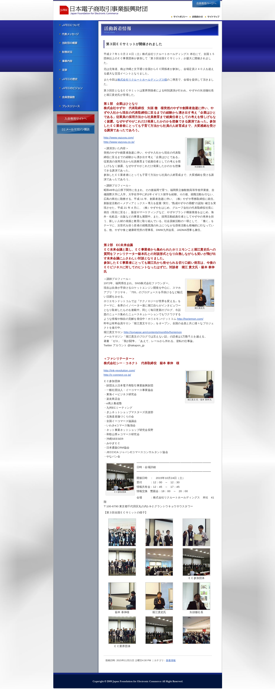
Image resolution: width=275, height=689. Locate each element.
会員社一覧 (75, 97)
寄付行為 (75, 70)
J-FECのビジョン (75, 88)
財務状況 (75, 52)
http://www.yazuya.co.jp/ (119, 141)
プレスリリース (75, 106)
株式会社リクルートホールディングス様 (142, 79)
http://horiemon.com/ (190, 318)
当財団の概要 (75, 43)
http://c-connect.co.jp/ (117, 374)
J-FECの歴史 (75, 79)
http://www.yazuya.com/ (119, 137)
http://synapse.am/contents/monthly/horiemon (153, 332)
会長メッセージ (75, 33)
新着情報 (171, 660)
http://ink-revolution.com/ (119, 370)
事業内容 (75, 61)
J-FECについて (75, 24)
